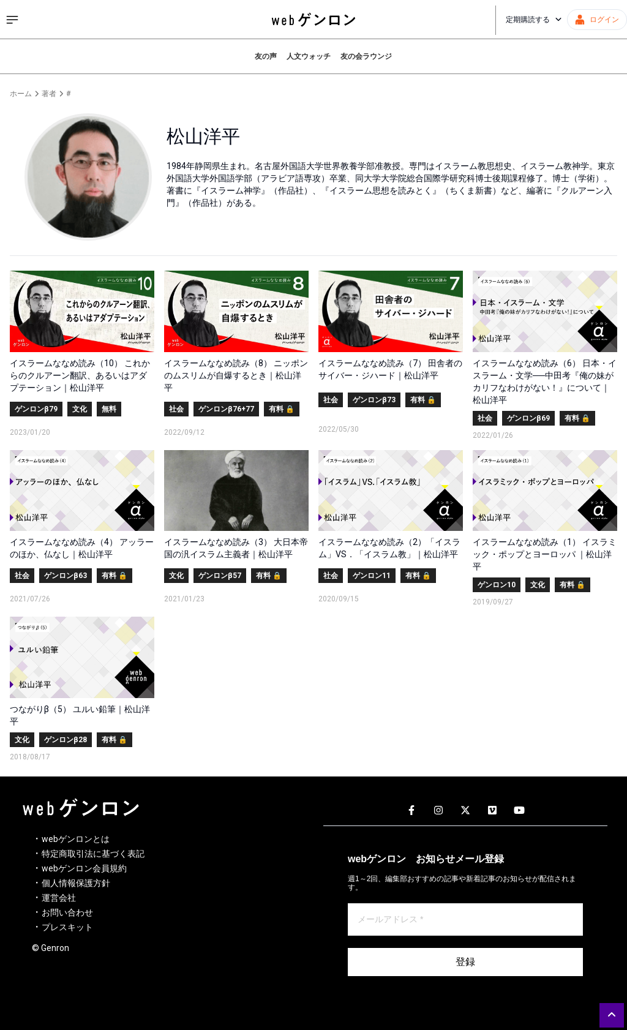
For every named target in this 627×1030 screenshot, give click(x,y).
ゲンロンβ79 (36, 409)
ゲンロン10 (497, 585)
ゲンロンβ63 (65, 575)
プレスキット (67, 927)
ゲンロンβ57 (219, 575)
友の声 (266, 56)
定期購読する (534, 19)
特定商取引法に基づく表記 (93, 854)
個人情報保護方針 (76, 883)
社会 (176, 409)
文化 (79, 409)
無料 (109, 409)
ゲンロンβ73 (374, 400)
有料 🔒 (282, 409)
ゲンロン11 (372, 575)
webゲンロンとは (76, 839)
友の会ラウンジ (366, 56)
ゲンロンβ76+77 (226, 409)
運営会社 (59, 898)
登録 (465, 962)
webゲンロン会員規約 (84, 868)
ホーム (21, 93)
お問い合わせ (67, 912)
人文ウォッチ (309, 56)
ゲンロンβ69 (528, 418)
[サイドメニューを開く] (12, 19)
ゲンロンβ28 (65, 739)
